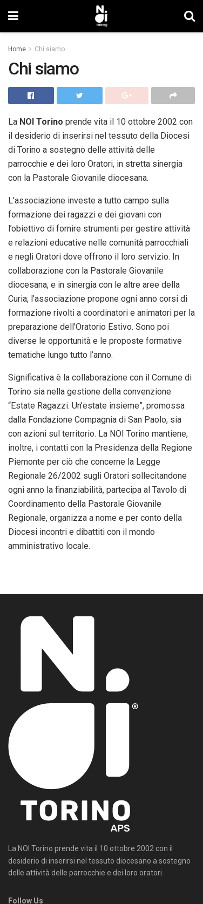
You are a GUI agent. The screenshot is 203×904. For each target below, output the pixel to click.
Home (17, 49)
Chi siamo (50, 49)
